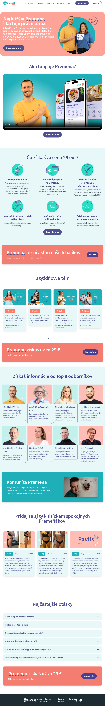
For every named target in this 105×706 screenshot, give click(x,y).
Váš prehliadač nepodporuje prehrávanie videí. (52, 102)
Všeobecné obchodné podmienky (44, 700)
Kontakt (72, 699)
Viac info (92, 254)
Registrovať (82, 3)
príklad (26, 183)
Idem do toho (52, 134)
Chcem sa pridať (13, 48)
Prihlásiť (96, 3)
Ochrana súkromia (61, 700)
